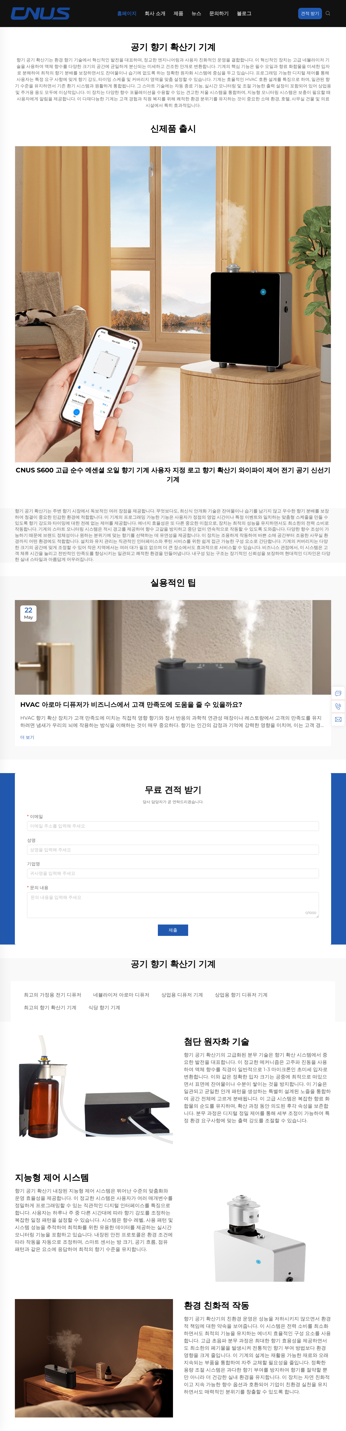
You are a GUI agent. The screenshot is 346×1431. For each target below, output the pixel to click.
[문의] (338, 693)
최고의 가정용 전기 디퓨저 (52, 995)
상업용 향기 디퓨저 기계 (241, 995)
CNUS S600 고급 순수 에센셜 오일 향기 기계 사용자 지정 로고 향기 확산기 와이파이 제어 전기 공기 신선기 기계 (173, 474)
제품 (178, 13)
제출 (173, 930)
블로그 (244, 13)
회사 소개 (155, 13)
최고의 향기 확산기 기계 (50, 1008)
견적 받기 (310, 13)
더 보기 (27, 737)
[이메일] (338, 719)
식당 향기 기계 (104, 1008)
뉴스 (196, 13)
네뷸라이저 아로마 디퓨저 (121, 995)
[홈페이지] (40, 13)
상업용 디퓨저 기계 (182, 995)
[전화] (338, 706)
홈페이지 (127, 13)
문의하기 (219, 13)
